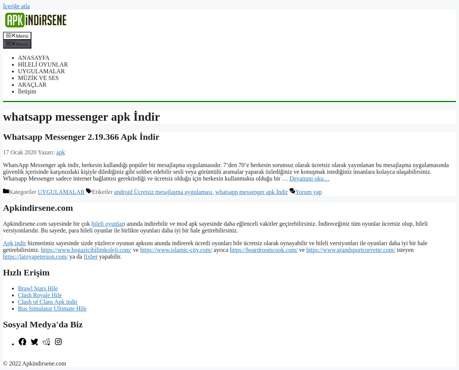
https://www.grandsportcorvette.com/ (350, 250)
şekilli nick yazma (24, 357)
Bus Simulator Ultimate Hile (52, 308)
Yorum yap (308, 192)
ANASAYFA (33, 58)
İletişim (27, 91)
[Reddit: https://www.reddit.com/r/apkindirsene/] (46, 344)
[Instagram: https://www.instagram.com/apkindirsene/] (58, 344)
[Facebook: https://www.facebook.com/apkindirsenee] (22, 344)
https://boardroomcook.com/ (264, 250)
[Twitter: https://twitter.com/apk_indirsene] (34, 344)
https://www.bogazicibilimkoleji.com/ (86, 250)
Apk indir (14, 243)
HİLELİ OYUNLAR (43, 64)
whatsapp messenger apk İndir (251, 192)
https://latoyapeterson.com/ (35, 256)
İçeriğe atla (16, 6)
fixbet (91, 256)
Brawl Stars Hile (38, 288)
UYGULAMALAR (41, 71)
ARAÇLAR (32, 84)
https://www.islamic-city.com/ (176, 250)
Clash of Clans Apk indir (47, 302)
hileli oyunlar (108, 224)
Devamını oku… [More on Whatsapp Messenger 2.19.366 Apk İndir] (309, 178)
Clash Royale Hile (40, 295)
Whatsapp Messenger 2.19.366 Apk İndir (81, 137)
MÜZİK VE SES (38, 78)
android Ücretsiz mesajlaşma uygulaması (163, 192)
